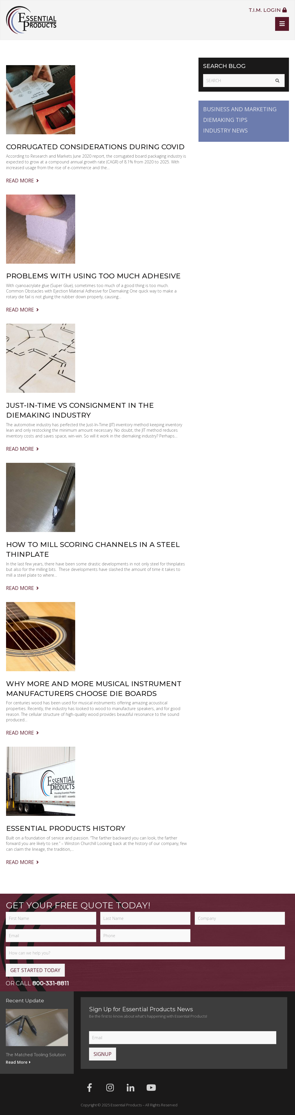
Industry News (225, 130)
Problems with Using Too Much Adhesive (93, 275)
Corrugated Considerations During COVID (95, 146)
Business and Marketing (240, 109)
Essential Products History (65, 828)
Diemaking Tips (225, 120)
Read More (22, 180)
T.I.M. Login (268, 10)
